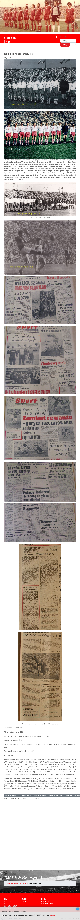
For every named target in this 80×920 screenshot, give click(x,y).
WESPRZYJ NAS (8, 901)
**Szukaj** (63, 37)
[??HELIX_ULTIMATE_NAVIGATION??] (74, 45)
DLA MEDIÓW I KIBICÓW (10, 906)
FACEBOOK (25, 899)
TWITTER (24, 901)
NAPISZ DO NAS (45, 901)
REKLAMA (6, 903)
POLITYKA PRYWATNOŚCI (47, 903)
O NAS (5, 899)
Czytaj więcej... (52, 915)
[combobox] (68, 41)
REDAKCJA (43, 899)
